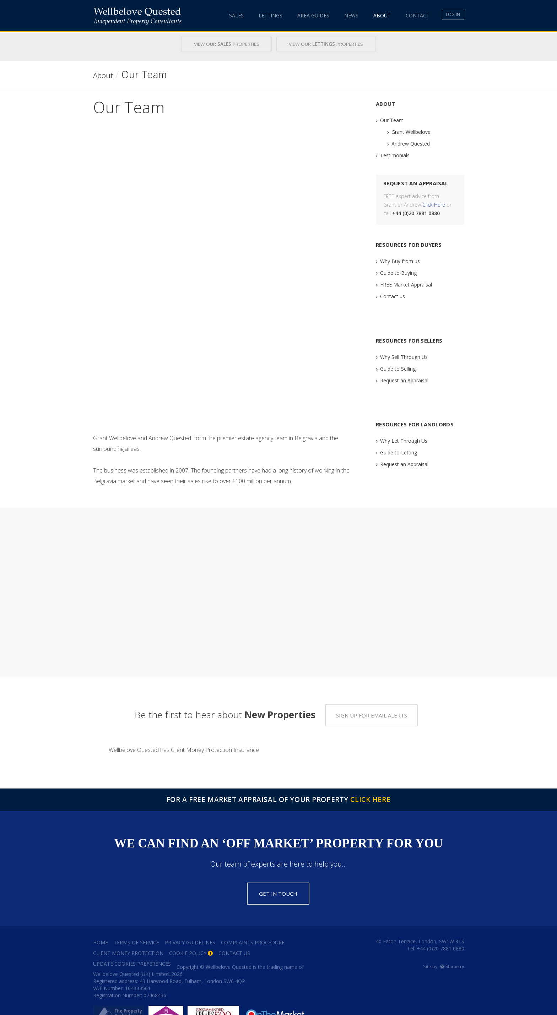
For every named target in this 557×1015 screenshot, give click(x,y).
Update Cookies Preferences (132, 946)
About (370, 15)
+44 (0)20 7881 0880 (439, 930)
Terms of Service (136, 924)
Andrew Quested (410, 143)
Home (100, 924)
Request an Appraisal (404, 379)
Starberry (452, 948)
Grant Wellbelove (411, 131)
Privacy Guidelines (190, 924)
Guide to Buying (398, 272)
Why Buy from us (400, 260)
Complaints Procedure (253, 924)
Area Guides (302, 15)
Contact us (392, 295)
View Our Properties (217, 44)
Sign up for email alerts (371, 697)
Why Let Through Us (403, 440)
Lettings (259, 15)
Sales (224, 15)
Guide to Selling (398, 368)
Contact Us (234, 935)
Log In (449, 15)
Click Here (433, 204)
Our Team (392, 119)
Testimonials (395, 154)
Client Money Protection (128, 935)
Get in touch (278, 875)
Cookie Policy (187, 935)
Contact (406, 15)
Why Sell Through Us (404, 356)
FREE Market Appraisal (406, 283)
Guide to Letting (398, 451)
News (339, 15)
